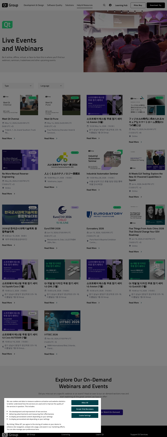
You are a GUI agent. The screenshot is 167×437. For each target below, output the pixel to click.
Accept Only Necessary (85, 409)
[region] (52, 415)
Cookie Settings (85, 415)
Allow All (85, 402)
